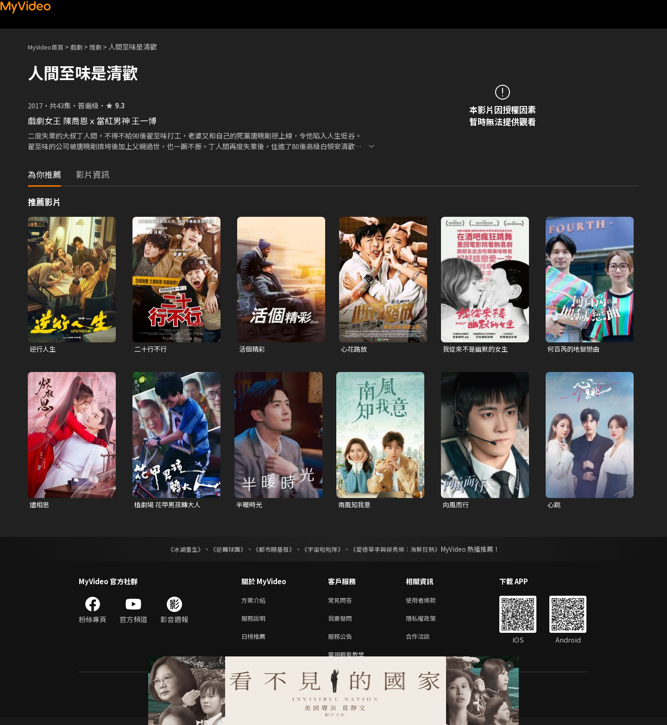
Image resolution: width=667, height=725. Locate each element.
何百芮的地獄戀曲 (575, 349)
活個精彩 (253, 349)
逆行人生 (43, 349)
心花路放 (355, 349)
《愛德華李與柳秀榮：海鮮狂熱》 (401, 550)
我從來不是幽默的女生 (477, 349)
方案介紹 (255, 602)
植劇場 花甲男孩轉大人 (169, 506)
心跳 (554, 506)
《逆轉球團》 (222, 550)
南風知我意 (355, 506)
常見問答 (342, 602)
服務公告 (342, 641)
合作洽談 (425, 641)
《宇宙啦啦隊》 (323, 550)
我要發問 (342, 622)
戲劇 (84, 46)
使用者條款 (428, 602)
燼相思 (40, 506)
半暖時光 (250, 506)
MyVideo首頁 (49, 46)
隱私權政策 (428, 622)
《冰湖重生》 (177, 550)
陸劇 (105, 46)
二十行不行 (151, 349)
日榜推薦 (255, 641)
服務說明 (255, 622)
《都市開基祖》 (271, 550)
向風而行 (457, 506)
